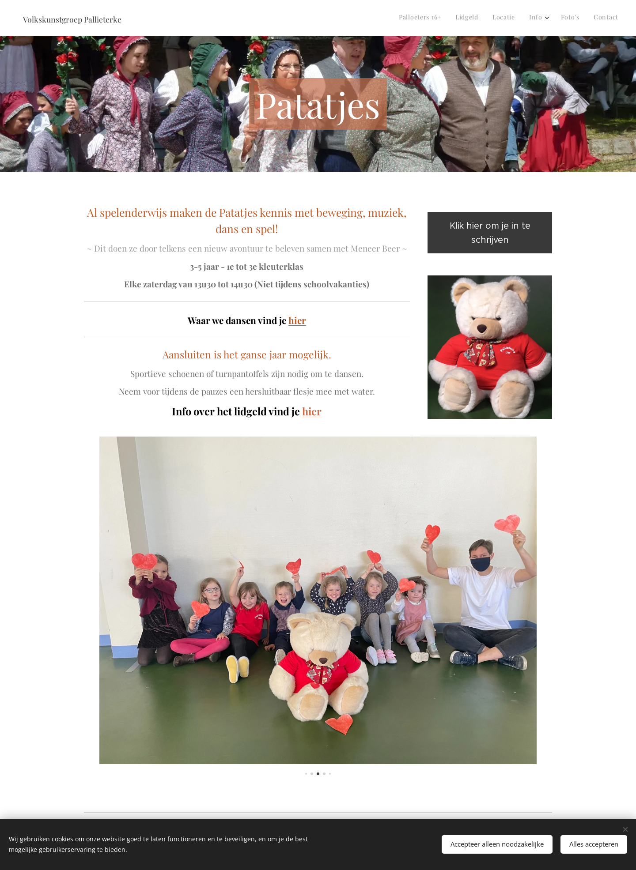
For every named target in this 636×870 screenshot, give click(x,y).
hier (297, 320)
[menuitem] (545, 18)
